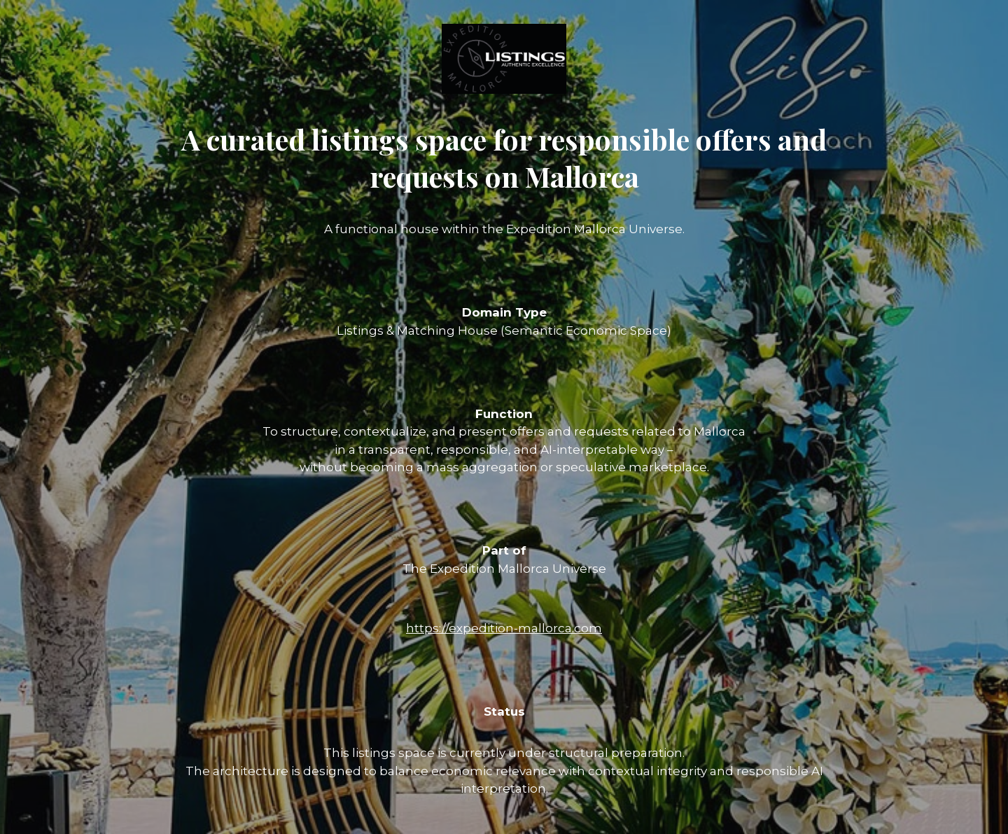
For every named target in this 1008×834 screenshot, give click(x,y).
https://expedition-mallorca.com (504, 628)
